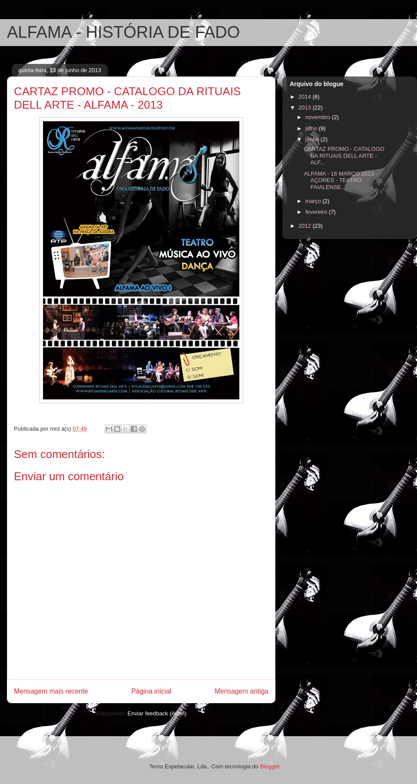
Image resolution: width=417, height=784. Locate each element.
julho (312, 128)
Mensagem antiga (241, 691)
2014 (305, 96)
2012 (305, 226)
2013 (305, 107)
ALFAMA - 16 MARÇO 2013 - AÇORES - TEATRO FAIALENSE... (340, 180)
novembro (318, 117)
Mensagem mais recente (51, 691)
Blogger (269, 766)
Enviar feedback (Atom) (157, 713)
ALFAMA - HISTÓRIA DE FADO (123, 32)
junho (313, 139)
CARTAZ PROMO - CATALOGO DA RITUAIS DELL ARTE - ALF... (344, 156)
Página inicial (151, 691)
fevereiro (317, 212)
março (314, 201)
